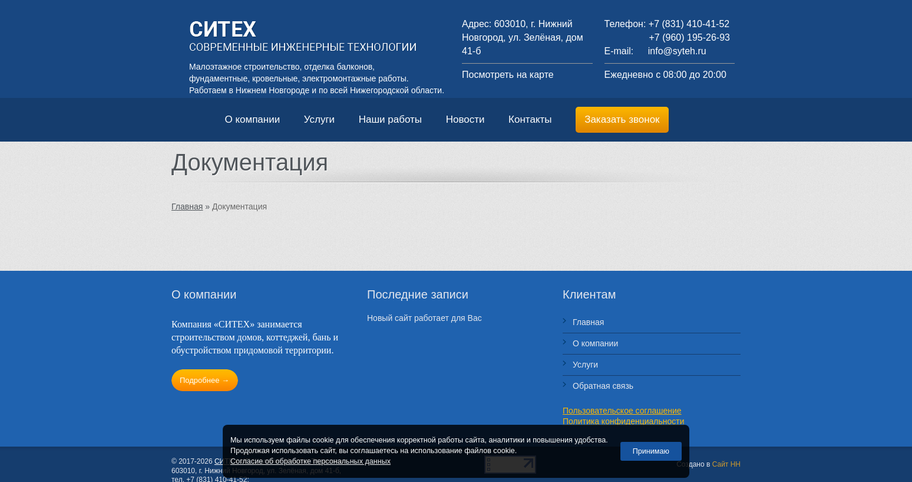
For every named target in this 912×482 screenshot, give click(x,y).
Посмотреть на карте (508, 75)
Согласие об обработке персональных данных (310, 461)
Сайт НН (726, 464)
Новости (467, 119)
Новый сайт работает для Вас (424, 318)
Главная (588, 322)
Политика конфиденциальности (624, 421)
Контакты (531, 119)
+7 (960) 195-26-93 (689, 37)
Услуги (321, 119)
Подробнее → (204, 380)
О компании (253, 119)
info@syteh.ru (677, 51)
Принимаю (651, 451)
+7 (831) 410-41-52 (689, 24)
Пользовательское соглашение (622, 410)
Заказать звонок (621, 119)
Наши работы (392, 119)
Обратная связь (603, 386)
